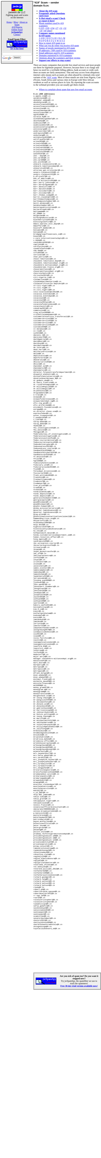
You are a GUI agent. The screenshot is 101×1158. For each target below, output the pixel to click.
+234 (52, 28)
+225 (42, 28)
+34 (40, 31)
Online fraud (17, 29)
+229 (47, 28)
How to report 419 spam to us (52, 43)
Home (9, 22)
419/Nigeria (17, 27)
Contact (17, 34)
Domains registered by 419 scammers (55, 55)
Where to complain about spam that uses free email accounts (65, 89)
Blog (16, 22)
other (49, 31)
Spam (16, 24)
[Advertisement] (17, 107)
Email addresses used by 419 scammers (56, 53)
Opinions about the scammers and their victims (59, 58)
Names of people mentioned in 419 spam (57, 48)
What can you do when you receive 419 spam (59, 45)
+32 (64, 28)
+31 (60, 28)
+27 (56, 28)
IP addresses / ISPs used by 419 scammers (57, 50)
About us (23, 22)
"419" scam (52, 77)
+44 (44, 31)
